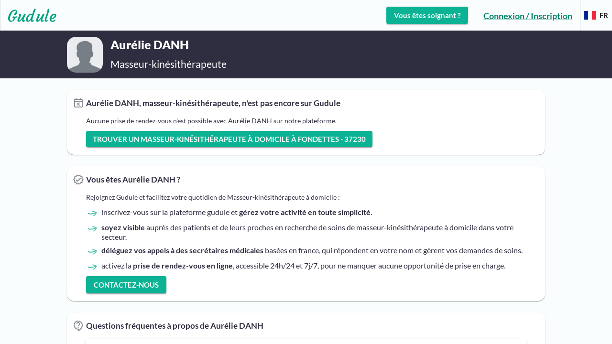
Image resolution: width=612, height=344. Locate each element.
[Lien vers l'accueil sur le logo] (28, 15)
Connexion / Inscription (527, 16)
